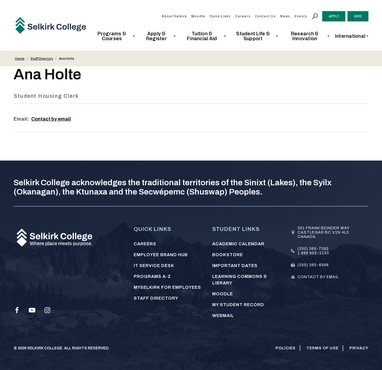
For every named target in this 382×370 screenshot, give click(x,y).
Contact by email (51, 119)
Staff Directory (41, 59)
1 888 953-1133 (313, 253)
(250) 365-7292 (313, 249)
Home (19, 59)
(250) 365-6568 (313, 265)
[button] (113, 36)
